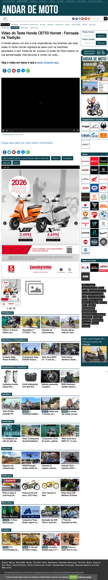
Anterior (56, 158)
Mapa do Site (6, 567)
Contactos (96, 562)
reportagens (5, 27)
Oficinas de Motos (90, 302)
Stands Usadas (95, 300)
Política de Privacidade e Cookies (39, 565)
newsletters (59, 24)
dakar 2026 (76, 24)
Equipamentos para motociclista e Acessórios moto (94, 294)
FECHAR (73, 577)
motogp (84, 24)
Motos (44, 562)
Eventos (6, 530)
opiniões (42, 24)
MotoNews (7, 313)
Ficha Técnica (7, 565)
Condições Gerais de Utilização (63, 565)
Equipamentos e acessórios (15, 367)
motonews (14, 24)
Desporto (7, 448)
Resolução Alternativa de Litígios (87, 565)
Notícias (12, 562)
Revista (89, 562)
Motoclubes (97, 320)
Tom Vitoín (37, 562)
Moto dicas (7, 502)
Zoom (16, 163)
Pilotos (95, 323)
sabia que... (93, 24)
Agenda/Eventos (89, 288)
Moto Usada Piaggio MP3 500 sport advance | (94, 349)
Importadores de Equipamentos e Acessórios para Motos (94, 314)
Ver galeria (67, 158)
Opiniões (6, 394)
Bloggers (86, 323)
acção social (34, 27)
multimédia (15, 27)
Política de (84, 577)
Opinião (29, 562)
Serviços (86, 326)
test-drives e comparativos (29, 24)
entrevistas (24, 27)
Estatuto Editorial (19, 565)
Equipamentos (53, 562)
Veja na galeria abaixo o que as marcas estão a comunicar (26, 158)
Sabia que (7, 475)
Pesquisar (101, 35)
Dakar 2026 (20, 562)
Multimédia (8, 421)
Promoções (63, 562)
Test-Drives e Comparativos (14, 340)
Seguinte (6, 163)
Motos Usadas (88, 285)
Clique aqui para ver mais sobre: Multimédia (26, 143)
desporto (50, 24)
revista (67, 24)
